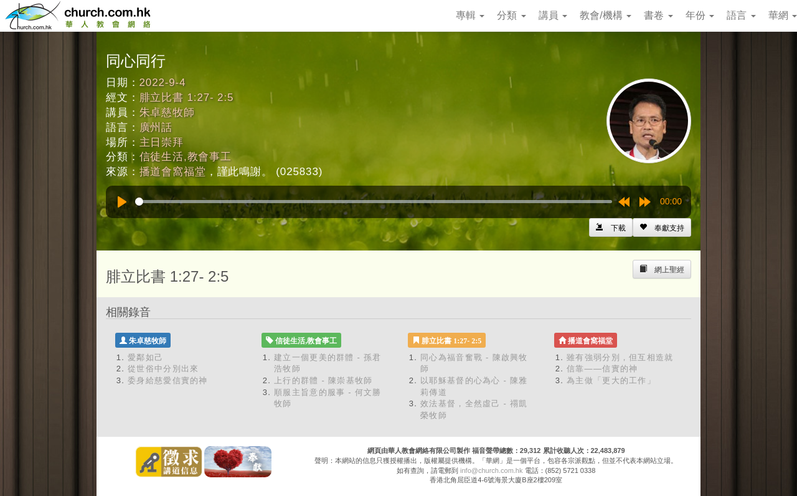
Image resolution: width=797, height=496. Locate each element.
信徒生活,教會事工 (185, 157)
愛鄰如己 (145, 357)
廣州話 (156, 127)
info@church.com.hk (491, 470)
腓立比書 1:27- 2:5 (186, 97)
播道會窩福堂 (172, 172)
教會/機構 (605, 15)
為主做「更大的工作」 (611, 380)
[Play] (122, 202)
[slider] (373, 201)
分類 (511, 15)
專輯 (470, 15)
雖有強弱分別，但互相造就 (620, 357)
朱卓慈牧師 (167, 112)
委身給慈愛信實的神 (168, 380)
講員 (553, 15)
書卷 (658, 15)
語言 (741, 15)
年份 (700, 15)
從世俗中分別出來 (163, 368)
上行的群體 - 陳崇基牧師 (323, 380)
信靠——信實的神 (602, 368)
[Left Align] (662, 227)
